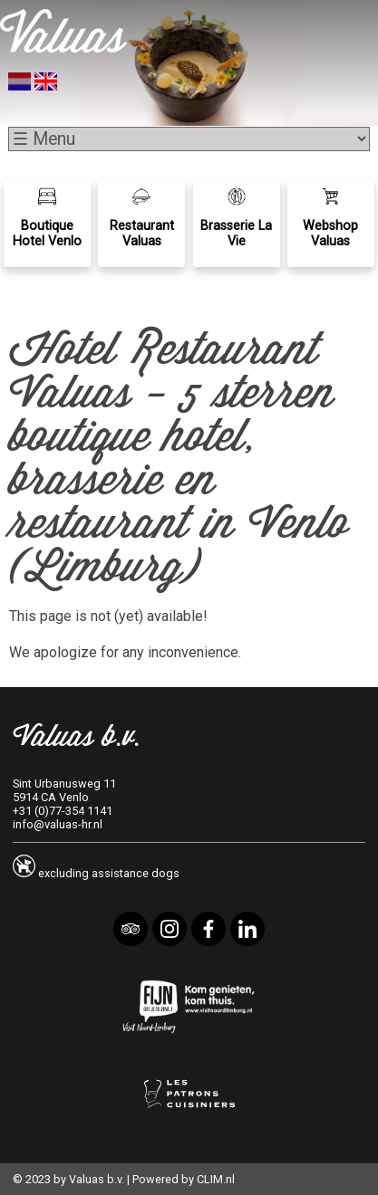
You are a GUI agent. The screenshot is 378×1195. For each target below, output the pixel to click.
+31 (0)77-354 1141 (62, 810)
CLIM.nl (216, 1179)
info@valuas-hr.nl (57, 824)
